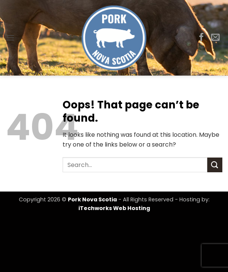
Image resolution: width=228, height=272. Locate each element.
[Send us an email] (215, 38)
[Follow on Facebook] (201, 38)
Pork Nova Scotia (92, 199)
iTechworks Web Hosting (114, 208)
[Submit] (214, 165)
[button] (10, 37)
